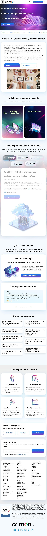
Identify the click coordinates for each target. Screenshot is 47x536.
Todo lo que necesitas (14, 32)
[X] (22, 530)
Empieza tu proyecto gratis (22, 488)
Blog (32, 480)
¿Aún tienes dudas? (33, 32)
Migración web (6, 492)
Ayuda (37, 433)
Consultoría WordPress (36, 463)
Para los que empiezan (22, 469)
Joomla (18, 463)
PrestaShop (19, 464)
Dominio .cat (5, 476)
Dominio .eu (5, 477)
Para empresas (20, 472)
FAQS (33, 482)
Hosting (4, 485)
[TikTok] (32, 530)
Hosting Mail (5, 489)
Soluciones (23, 32)
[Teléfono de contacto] (29, 2)
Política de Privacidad (30, 510)
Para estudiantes (20, 477)
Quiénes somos (35, 472)
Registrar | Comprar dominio (9, 463)
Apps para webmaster (21, 489)
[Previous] (16, 307)
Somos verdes (34, 475)
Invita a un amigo (20, 496)
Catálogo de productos (22, 492)
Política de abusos (26, 517)
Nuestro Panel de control (22, 490)
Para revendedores (21, 473)
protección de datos (22, 454)
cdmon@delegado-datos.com (37, 509)
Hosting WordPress (7, 486)
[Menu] (2, 2)
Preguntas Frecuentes (7, 472)
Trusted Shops (34, 467)
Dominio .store (6, 480)
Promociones (20, 495)
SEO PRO (33, 464)
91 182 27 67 (9, 433)
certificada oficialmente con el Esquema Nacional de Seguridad (33, 513)
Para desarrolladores (21, 470)
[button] (12, 122)
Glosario (19, 498)
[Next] (31, 307)
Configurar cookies (40, 517)
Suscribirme (38, 451)
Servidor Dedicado (21, 483)
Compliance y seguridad (36, 485)
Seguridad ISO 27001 (39, 514)
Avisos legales (33, 517)
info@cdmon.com (35, 505)
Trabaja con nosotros (36, 473)
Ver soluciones (6, 24)
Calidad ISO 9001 (31, 514)
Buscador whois (6, 470)
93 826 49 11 (23, 433)
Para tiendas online (21, 476)
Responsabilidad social (36, 476)
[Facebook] (25, 530)
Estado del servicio (21, 493)
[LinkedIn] (15, 530)
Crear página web (6, 488)
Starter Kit (5, 495)
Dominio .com (6, 473)
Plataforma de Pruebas (7, 490)
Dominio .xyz (5, 479)
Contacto (33, 479)
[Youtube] (28, 530)
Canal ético (34, 483)
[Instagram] (18, 530)
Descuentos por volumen (8, 493)
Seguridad (34, 466)
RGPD (13, 519)
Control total (5, 32)
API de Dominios (6, 469)
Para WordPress (20, 475)
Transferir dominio (7, 467)
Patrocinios (34, 477)
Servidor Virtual (20, 482)
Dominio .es (5, 475)
